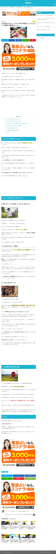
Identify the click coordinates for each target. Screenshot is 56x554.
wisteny (28, 3)
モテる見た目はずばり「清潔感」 (13, 125)
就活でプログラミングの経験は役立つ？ (44, 26)
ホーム (3, 552)
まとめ (7, 132)
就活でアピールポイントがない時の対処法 (45, 15)
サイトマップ (22, 5)
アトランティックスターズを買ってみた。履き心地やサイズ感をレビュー (45, 19)
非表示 (19, 116)
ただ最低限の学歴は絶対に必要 (11, 130)
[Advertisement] (18, 107)
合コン (4, 471)
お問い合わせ (27, 5)
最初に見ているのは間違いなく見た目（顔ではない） (17, 123)
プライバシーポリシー (32, 5)
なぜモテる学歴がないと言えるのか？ (13, 121)
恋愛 (7, 471)
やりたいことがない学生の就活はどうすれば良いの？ (45, 23)
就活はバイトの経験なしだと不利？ (43, 29)
